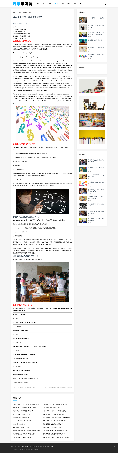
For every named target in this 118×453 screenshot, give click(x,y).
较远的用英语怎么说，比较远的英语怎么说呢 (55, 430)
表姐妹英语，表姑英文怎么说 (21, 427)
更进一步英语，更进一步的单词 (21, 417)
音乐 (48, 446)
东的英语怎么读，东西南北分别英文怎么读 (54, 420)
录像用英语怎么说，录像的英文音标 (53, 424)
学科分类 (25, 12)
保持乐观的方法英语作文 (20, 31)
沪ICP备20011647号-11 (35, 449)
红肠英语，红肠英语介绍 (95, 40)
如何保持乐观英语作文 (19, 38)
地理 (75, 3)
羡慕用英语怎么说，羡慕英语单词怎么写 (54, 434)
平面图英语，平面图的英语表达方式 (23, 411)
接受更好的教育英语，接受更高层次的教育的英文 (56, 417)
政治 (44, 446)
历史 (81, 3)
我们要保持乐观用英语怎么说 (21, 36)
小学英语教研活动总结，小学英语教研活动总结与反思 (26, 431)
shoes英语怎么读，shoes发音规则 (22, 420)
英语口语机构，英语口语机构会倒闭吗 (53, 414)
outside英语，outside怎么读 (96, 18)
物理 (62, 3)
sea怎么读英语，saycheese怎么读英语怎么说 (60, 387)
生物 (41, 446)
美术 (52, 446)
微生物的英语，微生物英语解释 (21, 414)
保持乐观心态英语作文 (19, 29)
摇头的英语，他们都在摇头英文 (51, 407)
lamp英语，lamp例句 (19, 424)
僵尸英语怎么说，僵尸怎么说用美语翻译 (24, 434)
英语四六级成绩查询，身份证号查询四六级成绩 (56, 437)
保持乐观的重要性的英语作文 (21, 34)
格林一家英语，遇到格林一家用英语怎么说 (54, 411)
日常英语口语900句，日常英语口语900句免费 (55, 404)
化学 (68, 3)
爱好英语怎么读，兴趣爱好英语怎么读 (27, 387)
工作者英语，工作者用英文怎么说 (52, 427)
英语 (56, 3)
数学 (50, 3)
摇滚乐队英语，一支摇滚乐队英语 (22, 437)
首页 (38, 3)
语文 (44, 3)
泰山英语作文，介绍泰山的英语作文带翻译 (24, 407)
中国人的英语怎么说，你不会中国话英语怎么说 (26, 404)
